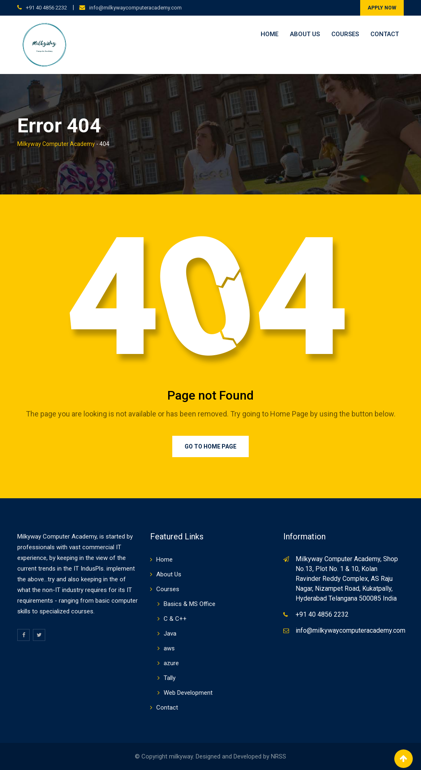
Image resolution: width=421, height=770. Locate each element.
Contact (384, 34)
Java (170, 633)
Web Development (188, 692)
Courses (345, 34)
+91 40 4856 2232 (46, 8)
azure (171, 663)
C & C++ (175, 618)
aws (169, 648)
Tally (170, 678)
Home (269, 34)
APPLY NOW (382, 8)
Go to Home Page (210, 446)
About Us (305, 34)
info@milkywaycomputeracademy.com (135, 8)
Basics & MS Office (189, 604)
